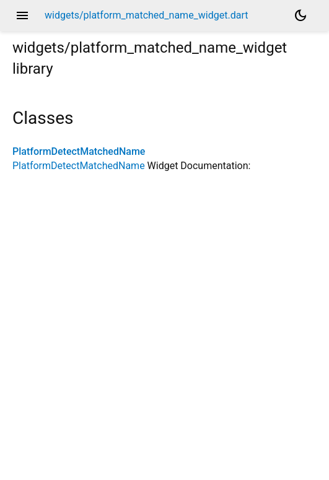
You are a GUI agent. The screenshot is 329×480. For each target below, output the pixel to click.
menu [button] (22, 15)
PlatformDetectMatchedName (78, 151)
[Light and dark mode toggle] (300, 15)
